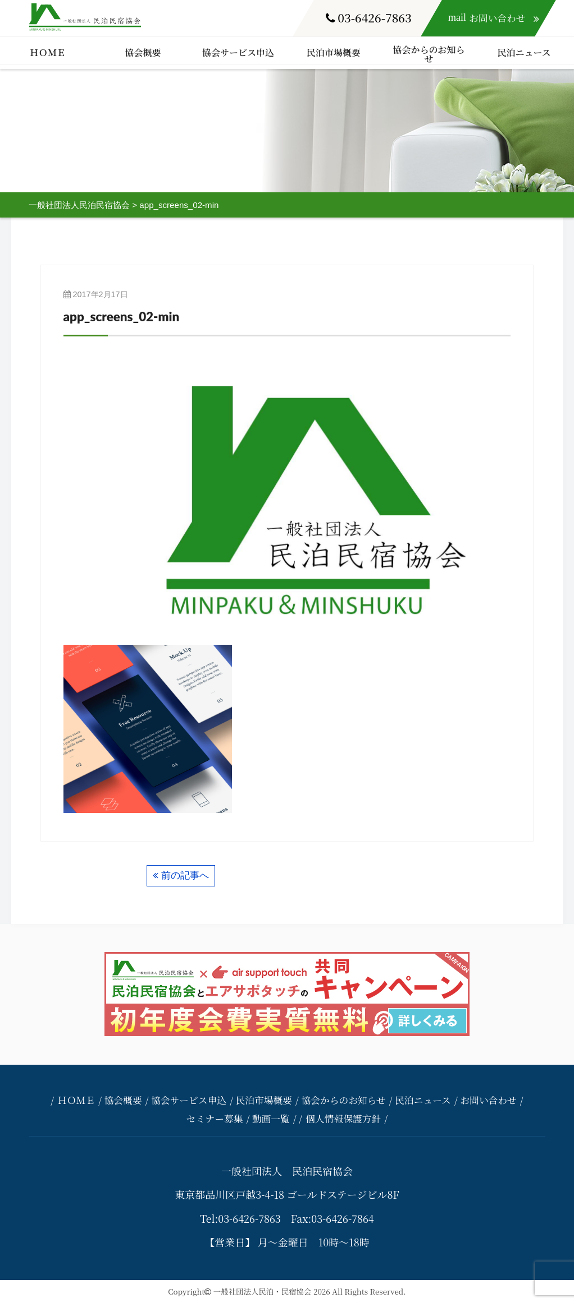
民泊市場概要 (334, 52)
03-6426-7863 (369, 17)
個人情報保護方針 (343, 1118)
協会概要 (143, 52)
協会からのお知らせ (428, 54)
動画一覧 (271, 1118)
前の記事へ (185, 875)
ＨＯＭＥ (48, 52)
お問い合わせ (488, 1100)
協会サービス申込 (238, 52)
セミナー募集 (214, 1118)
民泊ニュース (523, 52)
